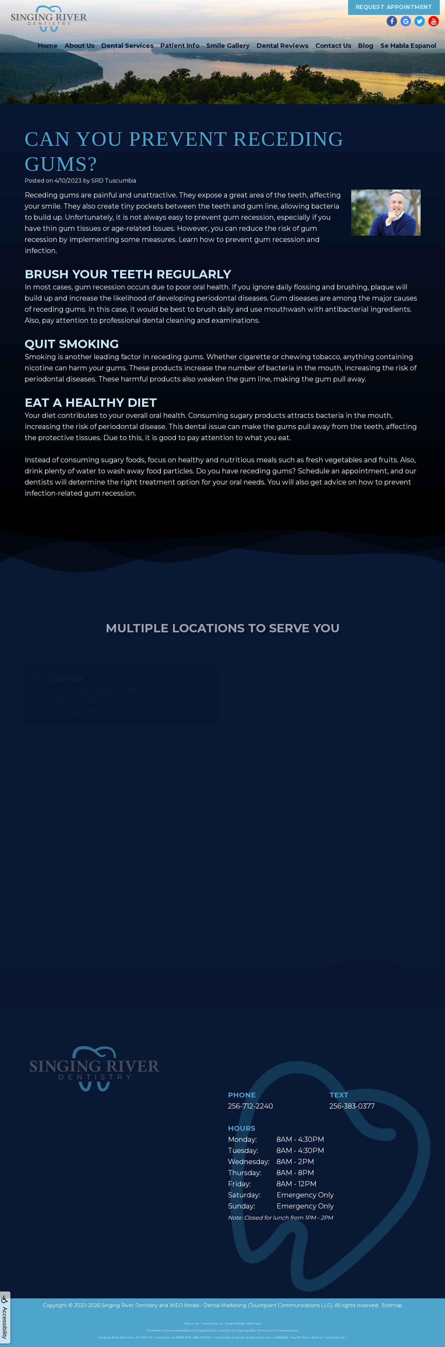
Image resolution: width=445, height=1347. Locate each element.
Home (48, 46)
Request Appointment (394, 7)
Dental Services (127, 46)
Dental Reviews (282, 46)
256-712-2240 (250, 1106)
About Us (79, 46)
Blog (365, 46)
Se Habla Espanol (408, 46)
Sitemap (392, 1305)
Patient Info (179, 46)
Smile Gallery (228, 46)
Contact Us (333, 46)
